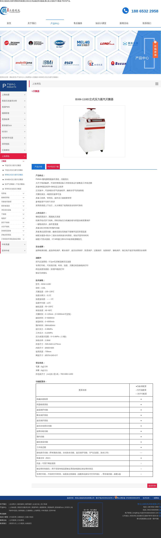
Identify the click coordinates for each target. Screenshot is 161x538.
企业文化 (36, 504)
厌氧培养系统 (6, 235)
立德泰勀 (29, 511)
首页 (9, 23)
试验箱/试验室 (6, 202)
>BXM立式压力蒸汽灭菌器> (48, 77)
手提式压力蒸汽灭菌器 (13, 165)
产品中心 (55, 23)
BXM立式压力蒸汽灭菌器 (14, 175)
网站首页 (13, 77)
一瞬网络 (155, 498)
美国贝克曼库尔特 (23, 507)
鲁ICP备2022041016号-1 (105, 498)
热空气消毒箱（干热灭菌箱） (15, 184)
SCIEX (67, 507)
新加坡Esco (59, 507)
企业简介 (13, 504)
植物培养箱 (5, 197)
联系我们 (147, 23)
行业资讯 (20, 520)
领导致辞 (28, 504)
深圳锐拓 (21, 511)
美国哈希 (50, 507)
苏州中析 (52, 511)
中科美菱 (44, 511)
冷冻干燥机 (5, 227)
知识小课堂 (101, 23)
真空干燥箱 (5, 222)
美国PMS (35, 507)
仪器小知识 (29, 517)
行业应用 (13, 517)
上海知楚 (13, 507)
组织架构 (20, 504)
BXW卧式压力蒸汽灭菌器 (14, 179)
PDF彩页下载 (53, 167)
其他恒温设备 (6, 231)
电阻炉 (3, 218)
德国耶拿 (43, 507)
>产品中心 (19, 77)
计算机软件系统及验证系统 (11, 239)
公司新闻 (13, 520)
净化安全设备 (6, 210)
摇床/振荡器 (5, 206)
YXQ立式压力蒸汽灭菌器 (14, 170)
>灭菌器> (35, 77)
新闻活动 (124, 23)
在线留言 (28, 523)
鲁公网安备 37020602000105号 (127, 498)
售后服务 (78, 23)
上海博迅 (37, 511)
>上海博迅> (27, 77)
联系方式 (13, 523)
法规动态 (20, 517)
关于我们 (32, 23)
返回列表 (152, 486)
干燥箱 (3, 214)
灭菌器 (3, 161)
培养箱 (3, 193)
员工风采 (44, 504)
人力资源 (20, 523)
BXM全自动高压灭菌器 (13, 189)
